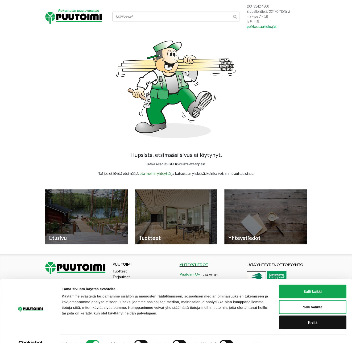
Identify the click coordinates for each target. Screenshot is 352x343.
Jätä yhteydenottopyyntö (275, 264)
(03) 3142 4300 (258, 6)
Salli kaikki (313, 281)
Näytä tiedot (252, 334)
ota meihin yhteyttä (155, 173)
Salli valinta (313, 297)
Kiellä (312, 312)
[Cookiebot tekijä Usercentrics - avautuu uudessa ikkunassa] (30, 333)
